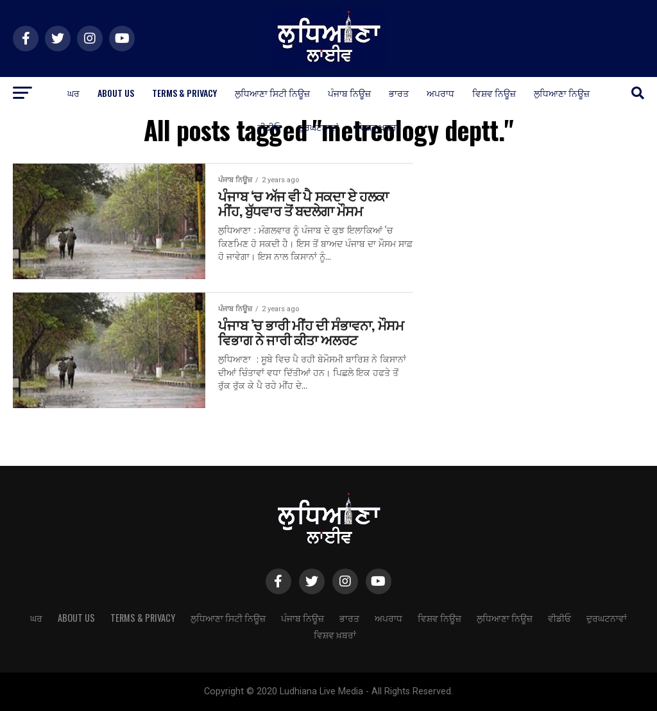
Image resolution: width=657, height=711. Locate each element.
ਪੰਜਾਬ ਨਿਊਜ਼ (349, 92)
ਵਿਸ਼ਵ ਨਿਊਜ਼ (494, 92)
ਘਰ (73, 92)
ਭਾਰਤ (399, 92)
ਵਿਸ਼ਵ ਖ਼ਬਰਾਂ (378, 126)
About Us (116, 92)
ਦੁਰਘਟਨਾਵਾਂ (318, 126)
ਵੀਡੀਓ (268, 126)
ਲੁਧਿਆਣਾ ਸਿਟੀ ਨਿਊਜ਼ (272, 92)
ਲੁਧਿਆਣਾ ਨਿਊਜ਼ (562, 92)
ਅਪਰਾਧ (440, 92)
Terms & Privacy (184, 92)
